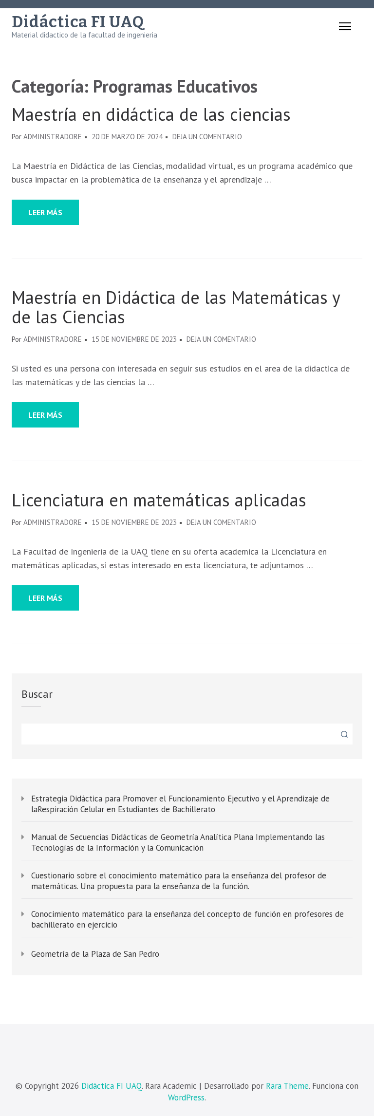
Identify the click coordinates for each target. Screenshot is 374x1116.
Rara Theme (287, 1085)
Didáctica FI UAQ (78, 22)
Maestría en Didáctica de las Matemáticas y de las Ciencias (176, 307)
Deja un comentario (207, 136)
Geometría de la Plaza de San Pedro (95, 954)
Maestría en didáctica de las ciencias (151, 114)
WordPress (186, 1097)
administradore (52, 136)
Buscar (37, 694)
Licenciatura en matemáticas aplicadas (159, 500)
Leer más (45, 212)
